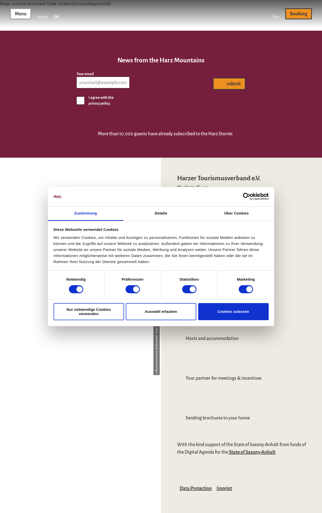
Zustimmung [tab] (85, 213)
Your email (85, 74)
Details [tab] (161, 213)
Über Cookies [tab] (236, 213)
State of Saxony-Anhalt (252, 452)
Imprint (224, 488)
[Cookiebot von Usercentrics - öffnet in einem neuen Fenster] (247, 196)
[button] (275, 13)
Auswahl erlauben (161, 311)
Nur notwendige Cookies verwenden (89, 311)
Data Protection (196, 488)
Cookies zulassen (233, 311)
